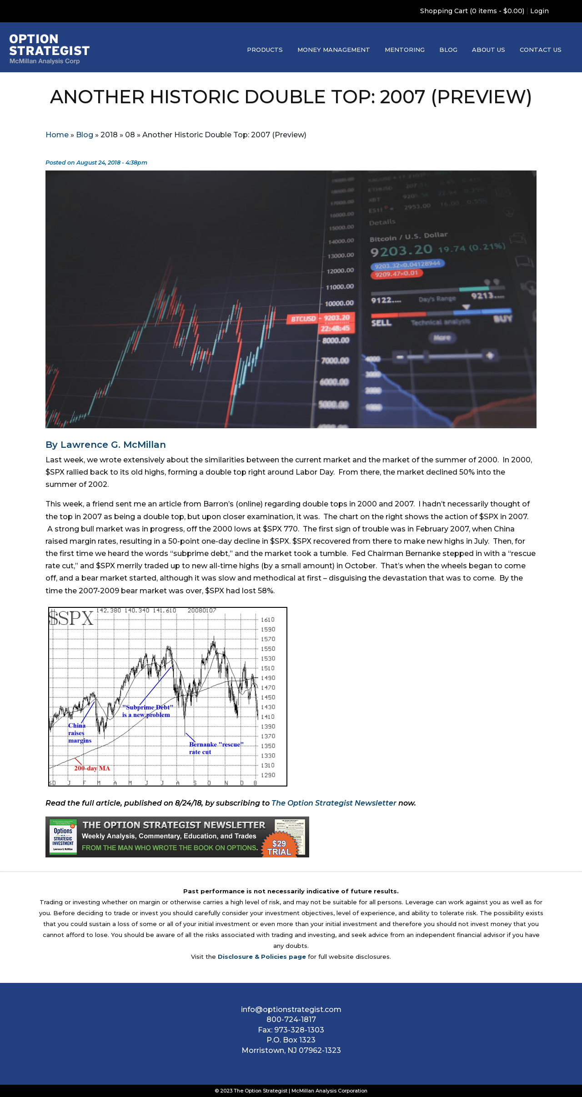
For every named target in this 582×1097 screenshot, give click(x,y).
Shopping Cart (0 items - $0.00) (472, 11)
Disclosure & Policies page (262, 956)
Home (57, 134)
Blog (448, 49)
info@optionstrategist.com (291, 1009)
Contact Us (541, 49)
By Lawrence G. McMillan (105, 444)
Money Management (333, 49)
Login (539, 11)
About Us (488, 49)
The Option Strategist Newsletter (333, 803)
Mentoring (405, 49)
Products (265, 49)
